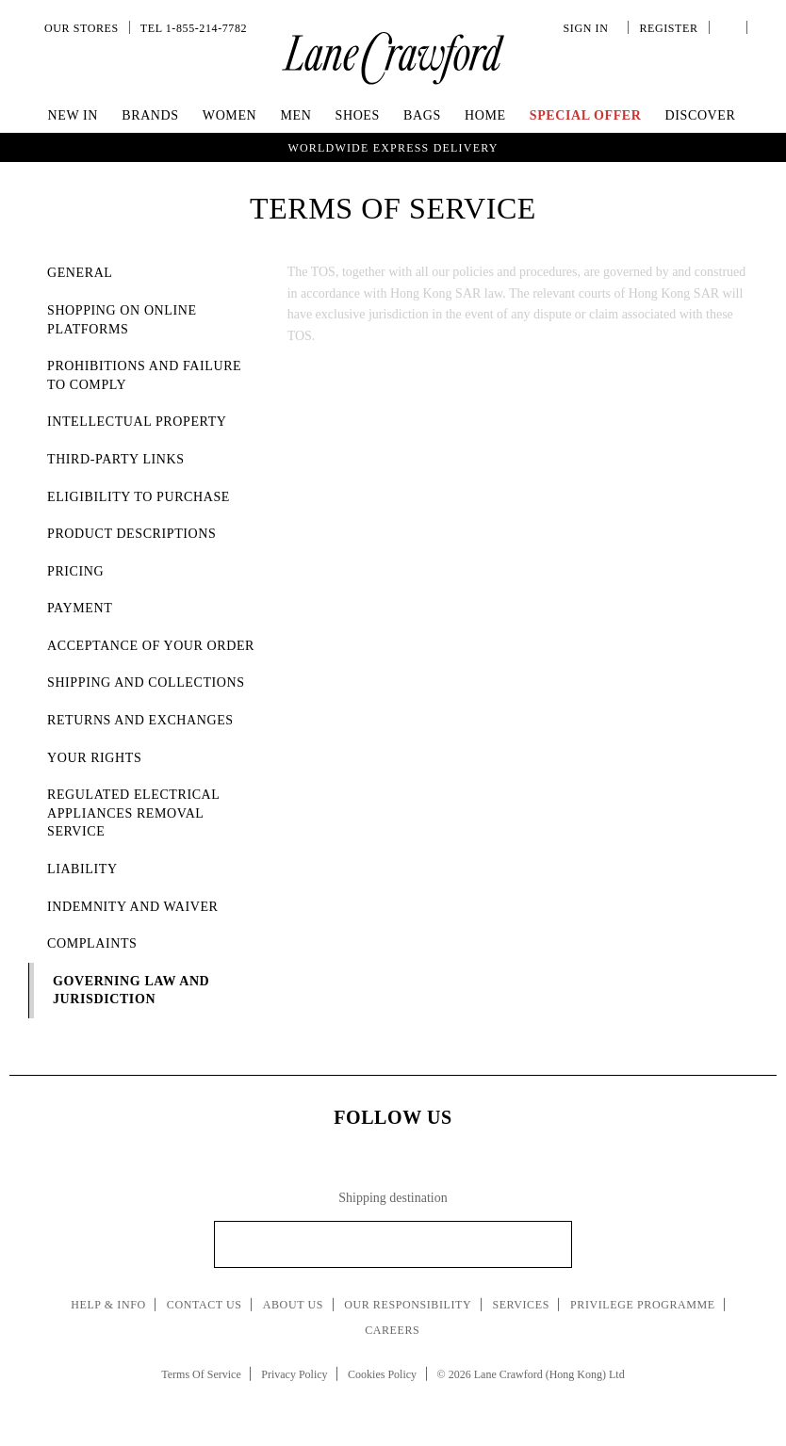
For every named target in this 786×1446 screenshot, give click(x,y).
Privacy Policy (294, 1374)
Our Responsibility (407, 1304)
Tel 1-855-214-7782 (193, 28)
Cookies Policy (382, 1374)
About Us (293, 1304)
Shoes (358, 115)
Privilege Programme (642, 1304)
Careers (392, 1330)
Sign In (589, 28)
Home (485, 115)
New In (73, 115)
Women (229, 115)
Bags (422, 115)
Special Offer (586, 115)
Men (295, 115)
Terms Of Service (200, 1374)
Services (520, 1304)
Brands (150, 115)
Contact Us (204, 1304)
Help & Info (108, 1304)
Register (666, 28)
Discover (700, 115)
